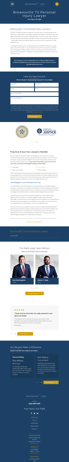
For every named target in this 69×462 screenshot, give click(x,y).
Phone (12, 88)
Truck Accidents (41, 167)
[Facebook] (31, 414)
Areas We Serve (34, 426)
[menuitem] (34, 236)
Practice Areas (34, 423)
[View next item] (36, 142)
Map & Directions (34, 444)
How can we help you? (16, 98)
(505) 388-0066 (34, 404)
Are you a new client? (16, 93)
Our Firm (34, 420)
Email (36, 88)
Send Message (34, 116)
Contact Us (34, 429)
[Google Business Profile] (34, 414)
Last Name (38, 84)
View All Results (51, 383)
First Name (13, 84)
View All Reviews (25, 334)
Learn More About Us (34, 294)
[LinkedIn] (37, 414)
